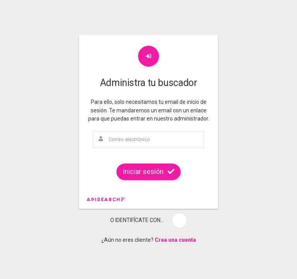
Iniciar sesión (148, 171)
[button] (179, 220)
